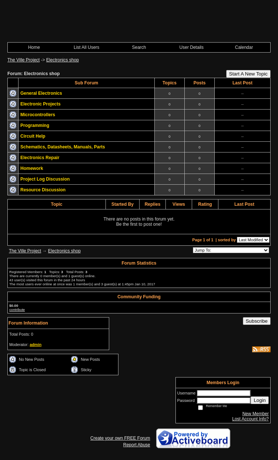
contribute (17, 310)
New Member (255, 413)
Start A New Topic (248, 74)
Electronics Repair (39, 157)
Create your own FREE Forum (120, 438)
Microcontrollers (37, 114)
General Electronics (41, 93)
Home (34, 47)
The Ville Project (23, 60)
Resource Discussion (43, 189)
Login (260, 400)
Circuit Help (32, 136)
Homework (31, 168)
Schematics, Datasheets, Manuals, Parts (62, 147)
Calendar (244, 47)
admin (35, 344)
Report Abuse (136, 444)
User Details (192, 47)
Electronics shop (62, 60)
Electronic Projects (40, 104)
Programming (34, 125)
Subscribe (257, 321)
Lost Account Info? (250, 419)
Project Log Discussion (45, 179)
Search (139, 47)
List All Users (86, 47)
